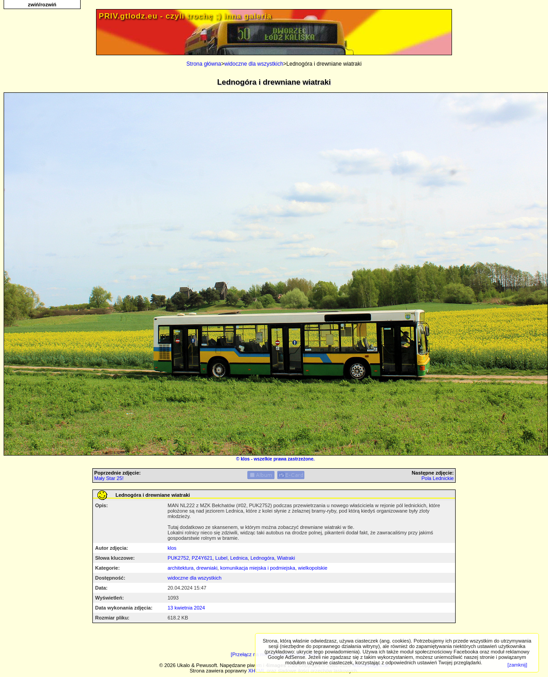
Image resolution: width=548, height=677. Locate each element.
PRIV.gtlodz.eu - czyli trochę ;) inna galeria (185, 16)
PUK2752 (178, 558)
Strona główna (204, 64)
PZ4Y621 (202, 558)
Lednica (239, 558)
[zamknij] (517, 664)
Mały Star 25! (109, 478)
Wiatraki (286, 558)
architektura (180, 568)
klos (245, 458)
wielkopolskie (312, 568)
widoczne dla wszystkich (253, 64)
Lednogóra (262, 558)
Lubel (221, 558)
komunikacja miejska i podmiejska (257, 568)
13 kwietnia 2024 (186, 607)
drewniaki (207, 568)
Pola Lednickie (437, 478)
